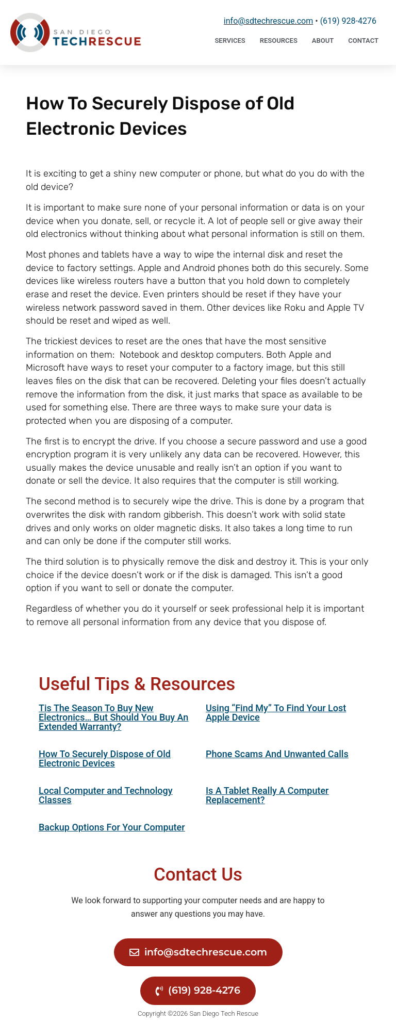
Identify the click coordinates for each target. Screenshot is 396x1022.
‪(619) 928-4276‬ (348, 21)
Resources (279, 40)
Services (229, 40)
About (323, 40)
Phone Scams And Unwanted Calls (277, 753)
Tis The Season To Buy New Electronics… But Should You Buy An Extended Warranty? (113, 717)
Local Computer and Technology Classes (105, 795)
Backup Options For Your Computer (112, 827)
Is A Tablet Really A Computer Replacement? (267, 795)
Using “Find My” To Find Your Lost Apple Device (276, 712)
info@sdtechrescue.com (268, 21)
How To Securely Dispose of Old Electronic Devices (105, 758)
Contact (363, 40)
